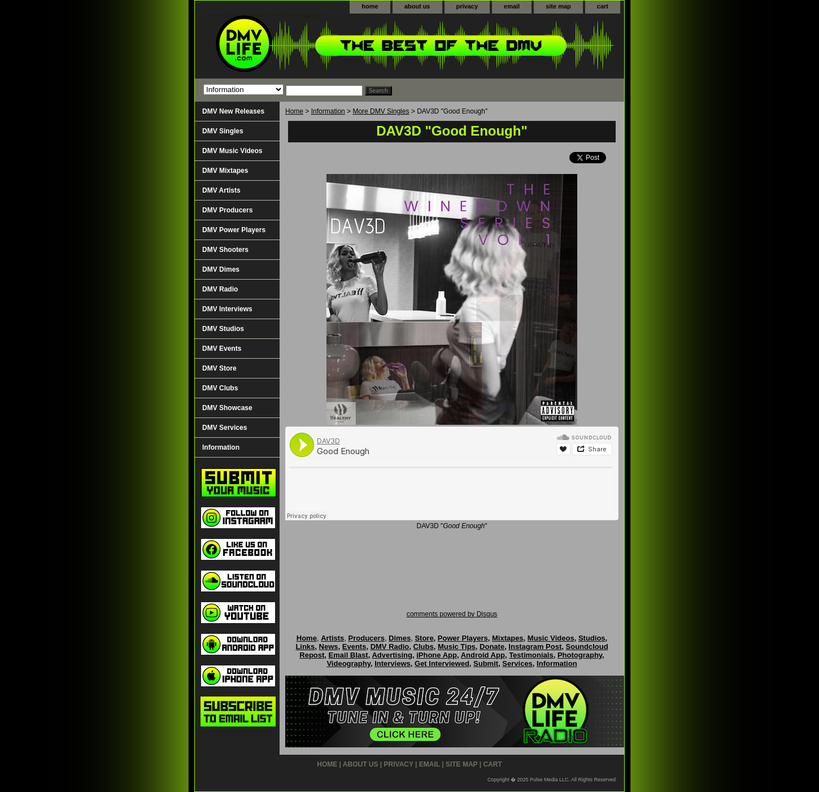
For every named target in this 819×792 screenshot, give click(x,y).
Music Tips (457, 646)
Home (294, 111)
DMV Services (224, 428)
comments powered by (452, 614)
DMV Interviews (227, 309)
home (369, 6)
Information (328, 111)
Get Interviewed (442, 663)
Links (305, 646)
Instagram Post (534, 646)
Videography (348, 663)
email (512, 6)
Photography (579, 655)
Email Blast (348, 655)
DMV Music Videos (232, 151)
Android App (483, 655)
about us (417, 6)
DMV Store (219, 368)
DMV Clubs (220, 388)
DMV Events (221, 349)
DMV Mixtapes (225, 171)
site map (558, 6)
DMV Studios (223, 329)
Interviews (392, 663)
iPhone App (436, 655)
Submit (485, 663)
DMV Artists (221, 190)
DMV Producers (227, 210)
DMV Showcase (227, 408)
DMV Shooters (225, 250)
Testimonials (531, 655)
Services (517, 663)
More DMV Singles (380, 111)
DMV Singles (222, 131)
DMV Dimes (220, 269)
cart (602, 6)
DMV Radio (220, 289)
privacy (467, 6)
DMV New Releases (233, 111)
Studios (591, 638)
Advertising (392, 655)
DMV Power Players (233, 230)
